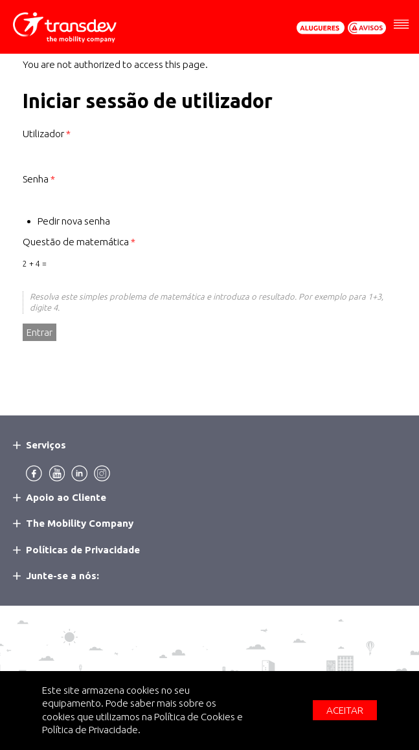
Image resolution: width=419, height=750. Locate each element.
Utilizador (47, 133)
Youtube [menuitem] (57, 473)
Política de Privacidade (90, 729)
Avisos (367, 27)
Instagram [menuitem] (102, 473)
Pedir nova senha (74, 220)
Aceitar (344, 710)
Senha (39, 178)
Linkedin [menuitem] (79, 473)
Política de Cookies (194, 716)
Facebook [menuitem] (34, 473)
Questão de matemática (79, 241)
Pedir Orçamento (321, 27)
